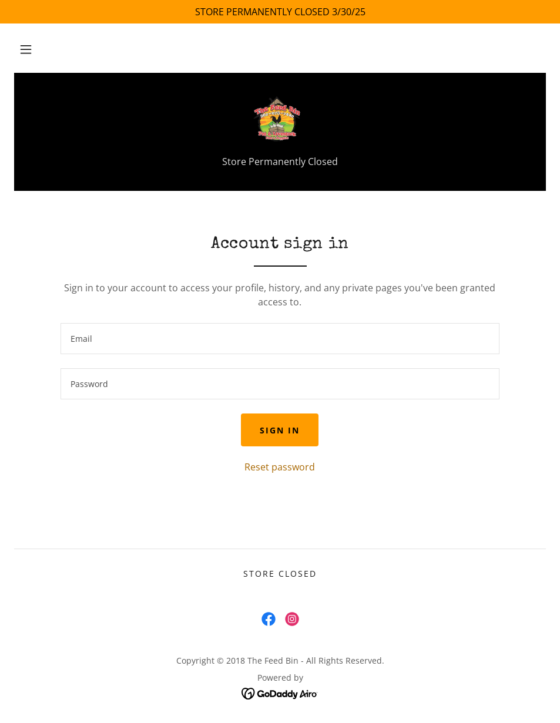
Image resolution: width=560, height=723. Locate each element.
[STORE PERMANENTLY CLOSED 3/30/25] (280, 12)
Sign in (280, 430)
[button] (26, 49)
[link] (280, 119)
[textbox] (280, 338)
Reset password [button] (279, 466)
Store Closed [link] (280, 573)
